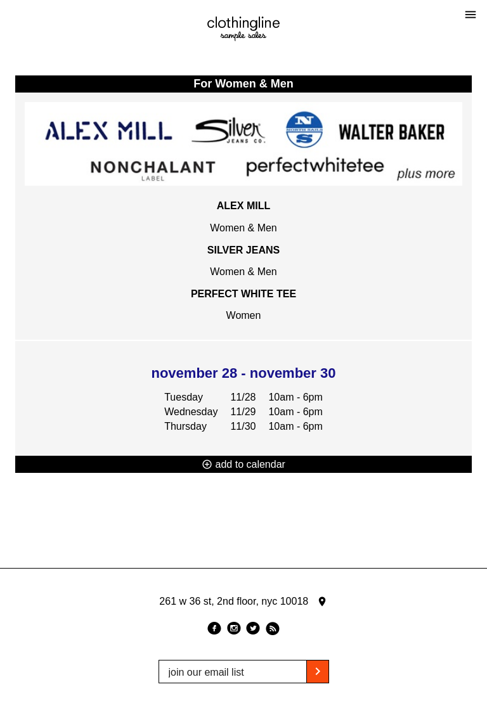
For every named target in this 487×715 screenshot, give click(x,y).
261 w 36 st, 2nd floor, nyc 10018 (243, 601)
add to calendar (243, 464)
